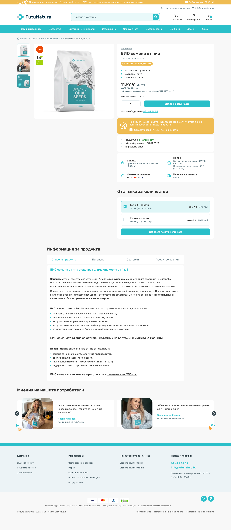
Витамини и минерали (82, 29)
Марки (71, 468)
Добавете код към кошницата (156, 129)
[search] (115, 17)
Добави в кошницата (177, 103)
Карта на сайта (143, 512)
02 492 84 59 (150, 111)
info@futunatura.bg (203, 8)
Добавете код (201, 2)
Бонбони (175, 29)
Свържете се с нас (26, 468)
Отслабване (109, 29)
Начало (22, 38)
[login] (193, 17)
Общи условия (75, 482)
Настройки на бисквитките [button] (200, 512)
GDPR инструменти (78, 472)
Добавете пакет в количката (165, 231)
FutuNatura (126, 48)
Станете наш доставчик (132, 468)
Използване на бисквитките (168, 512)
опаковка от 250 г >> (122, 374)
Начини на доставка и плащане (84, 477)
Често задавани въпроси (175, 8)
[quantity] (130, 104)
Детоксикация (154, 29)
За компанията (24, 472)
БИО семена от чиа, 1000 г (76, 38)
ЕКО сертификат (25, 463)
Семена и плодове (50, 38)
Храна (190, 29)
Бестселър (55, 29)
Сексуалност (130, 29)
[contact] (176, 17)
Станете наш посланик (131, 463)
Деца (205, 29)
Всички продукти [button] (29, 29)
